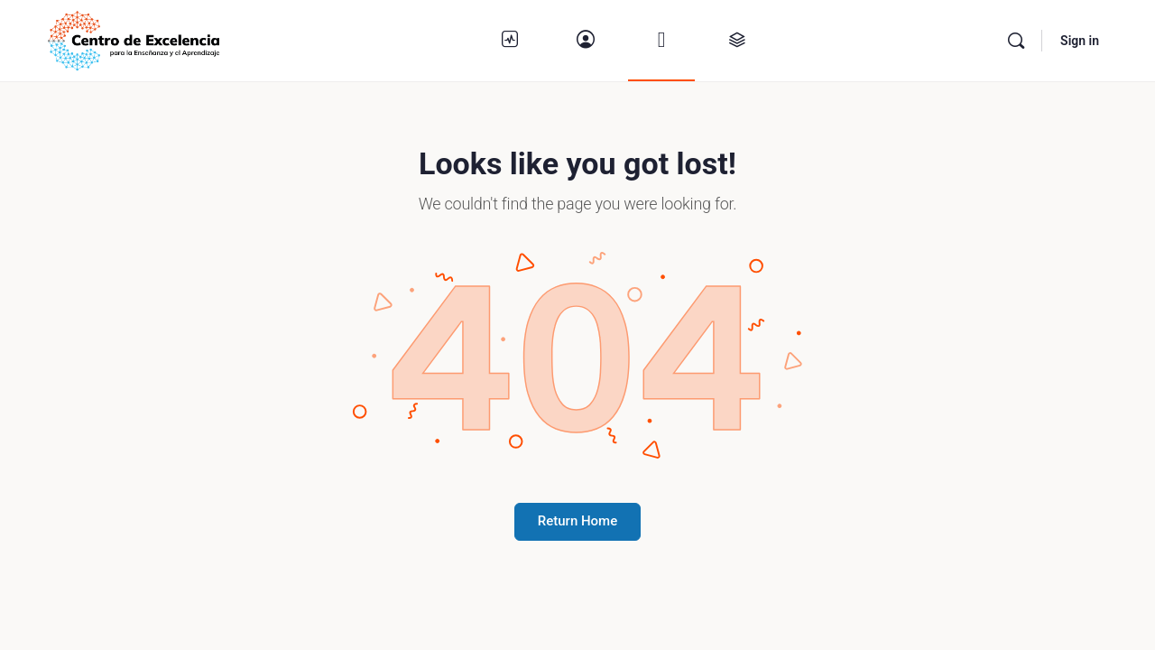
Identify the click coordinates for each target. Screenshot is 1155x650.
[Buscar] (1016, 40)
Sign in (1079, 40)
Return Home (577, 521)
